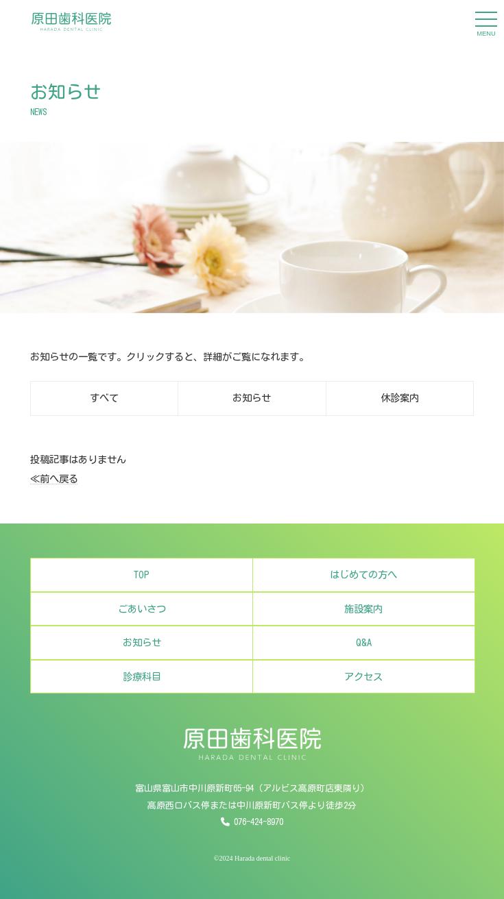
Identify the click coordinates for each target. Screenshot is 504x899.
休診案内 (400, 398)
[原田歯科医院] (71, 21)
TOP (141, 585)
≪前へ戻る (54, 478)
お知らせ (251, 398)
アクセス (363, 687)
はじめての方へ (363, 585)
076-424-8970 (258, 821)
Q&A (364, 653)
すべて (104, 398)
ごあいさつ (142, 620)
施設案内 (363, 620)
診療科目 (142, 687)
